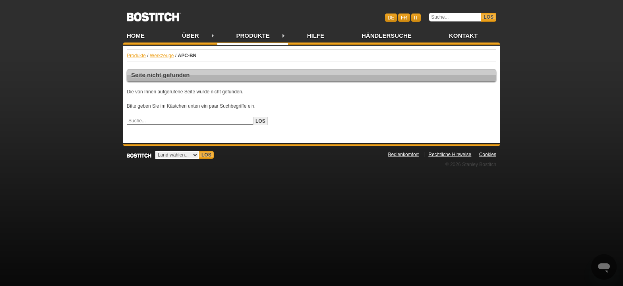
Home (136, 35)
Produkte (253, 35)
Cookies (487, 154)
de (391, 17)
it (416, 17)
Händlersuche (387, 35)
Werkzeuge (162, 55)
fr (404, 17)
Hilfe (315, 35)
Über (190, 35)
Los (488, 17)
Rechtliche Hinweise (449, 154)
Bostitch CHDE (154, 14)
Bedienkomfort (403, 154)
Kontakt (463, 35)
